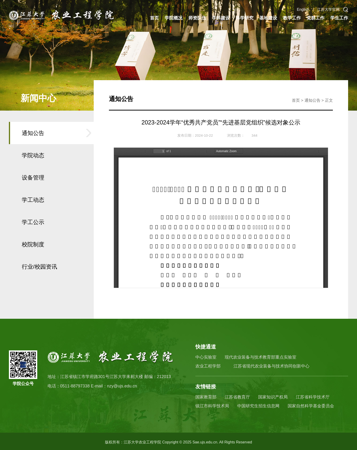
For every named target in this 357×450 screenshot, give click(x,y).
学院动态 (33, 155)
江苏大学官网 (328, 9)
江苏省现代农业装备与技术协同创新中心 (271, 366)
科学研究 (244, 17)
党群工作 (315, 17)
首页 (154, 17)
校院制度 (33, 244)
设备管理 (33, 177)
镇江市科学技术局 (212, 406)
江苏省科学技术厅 (313, 397)
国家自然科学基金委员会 (311, 406)
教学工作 (292, 17)
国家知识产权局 (273, 397)
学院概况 (173, 17)
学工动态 (33, 200)
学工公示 (33, 222)
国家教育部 (205, 397)
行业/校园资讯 (39, 266)
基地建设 (268, 17)
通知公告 (33, 133)
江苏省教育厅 (237, 397)
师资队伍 (197, 17)
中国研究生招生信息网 (258, 406)
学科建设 (221, 17)
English (303, 9)
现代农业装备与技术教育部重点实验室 (260, 357)
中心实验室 (205, 357)
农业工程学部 (208, 366)
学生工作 (339, 17)
